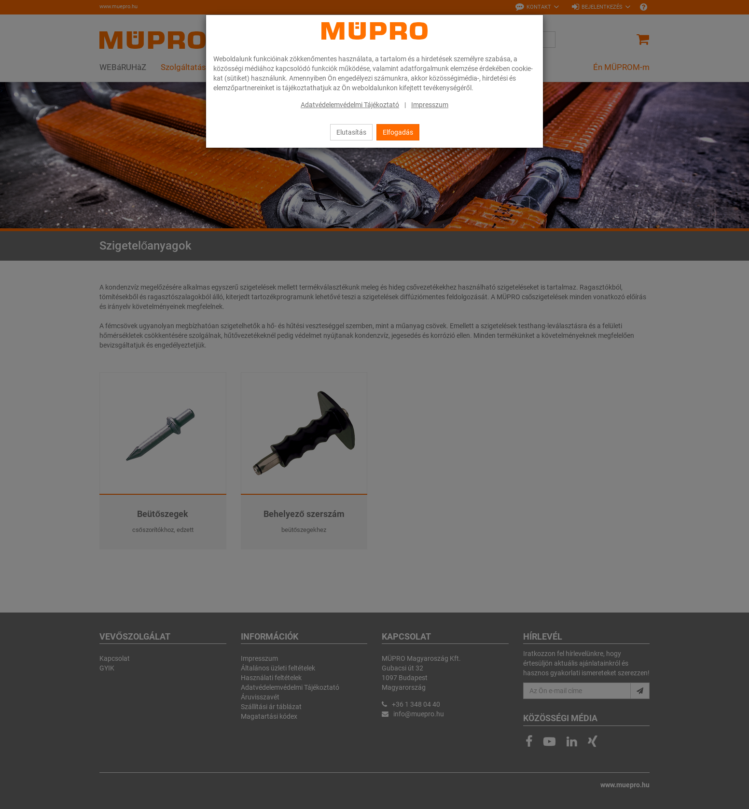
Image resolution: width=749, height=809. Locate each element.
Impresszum (429, 105)
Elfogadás (398, 132)
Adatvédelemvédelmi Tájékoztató (350, 105)
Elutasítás (351, 132)
